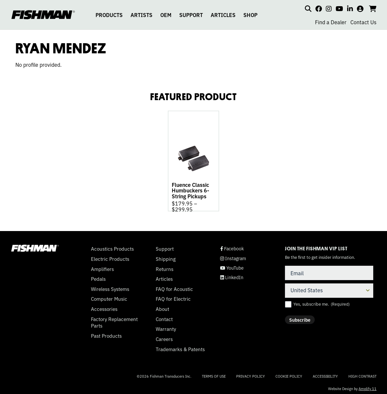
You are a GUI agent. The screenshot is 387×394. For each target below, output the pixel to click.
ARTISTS (141, 14)
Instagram (233, 256)
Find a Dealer (330, 22)
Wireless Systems (110, 287)
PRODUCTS (109, 14)
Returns (164, 267)
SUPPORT (191, 14)
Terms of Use (214, 374)
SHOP (250, 14)
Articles (164, 277)
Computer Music (109, 297)
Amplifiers (102, 267)
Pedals (98, 277)
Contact (164, 317)
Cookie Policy (288, 374)
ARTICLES (223, 14)
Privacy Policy (250, 374)
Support (165, 246)
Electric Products (110, 257)
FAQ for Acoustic (174, 287)
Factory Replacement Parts (114, 320)
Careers (164, 337)
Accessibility (325, 374)
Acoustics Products (112, 246)
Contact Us (363, 22)
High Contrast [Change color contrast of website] (362, 374)
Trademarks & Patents (180, 347)
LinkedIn (231, 275)
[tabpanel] (193, 160)
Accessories (104, 307)
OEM (165, 14)
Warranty (166, 327)
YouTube (232, 266)
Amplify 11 (368, 386)
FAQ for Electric (173, 297)
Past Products (106, 334)
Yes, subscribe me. (321, 302)
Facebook (232, 246)
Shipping (166, 257)
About (162, 307)
